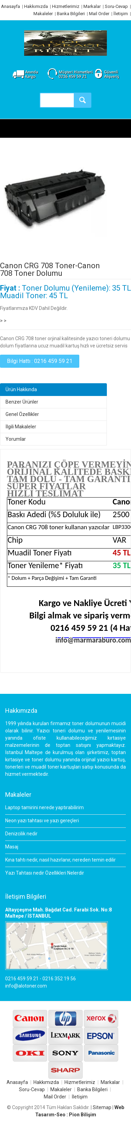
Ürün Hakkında (21, 389)
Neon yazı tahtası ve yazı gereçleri (42, 820)
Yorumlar (16, 439)
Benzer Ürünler (22, 402)
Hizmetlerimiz (65, 6)
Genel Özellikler (22, 414)
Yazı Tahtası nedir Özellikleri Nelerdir (44, 873)
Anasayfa (10, 6)
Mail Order (99, 13)
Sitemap (102, 1107)
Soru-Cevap (116, 6)
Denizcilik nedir (21, 833)
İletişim (120, 13)
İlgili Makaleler (21, 426)
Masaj (11, 846)
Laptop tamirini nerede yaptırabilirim (44, 807)
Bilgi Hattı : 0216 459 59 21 (39, 361)
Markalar (92, 6)
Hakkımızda (36, 6)
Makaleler (43, 13)
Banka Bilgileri (71, 13)
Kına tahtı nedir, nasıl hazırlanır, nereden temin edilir (60, 860)
